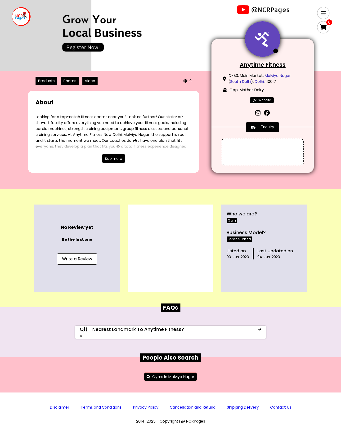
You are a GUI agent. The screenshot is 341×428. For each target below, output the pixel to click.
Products (46, 81)
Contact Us (280, 407)
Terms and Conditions (101, 407)
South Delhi (240, 81)
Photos (69, 81)
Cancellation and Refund (192, 407)
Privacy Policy (145, 407)
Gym (232, 220)
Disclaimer (59, 407)
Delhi (259, 81)
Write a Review (77, 259)
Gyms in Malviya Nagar (173, 376)
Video (90, 81)
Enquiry (262, 127)
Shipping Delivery (243, 407)
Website (262, 100)
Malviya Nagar (278, 75)
